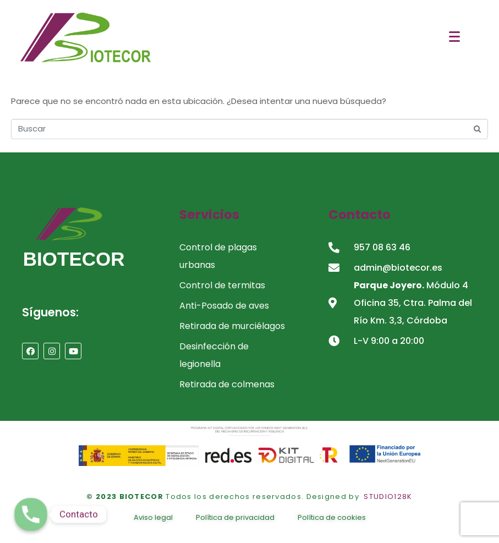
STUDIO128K (388, 496)
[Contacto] (31, 514)
